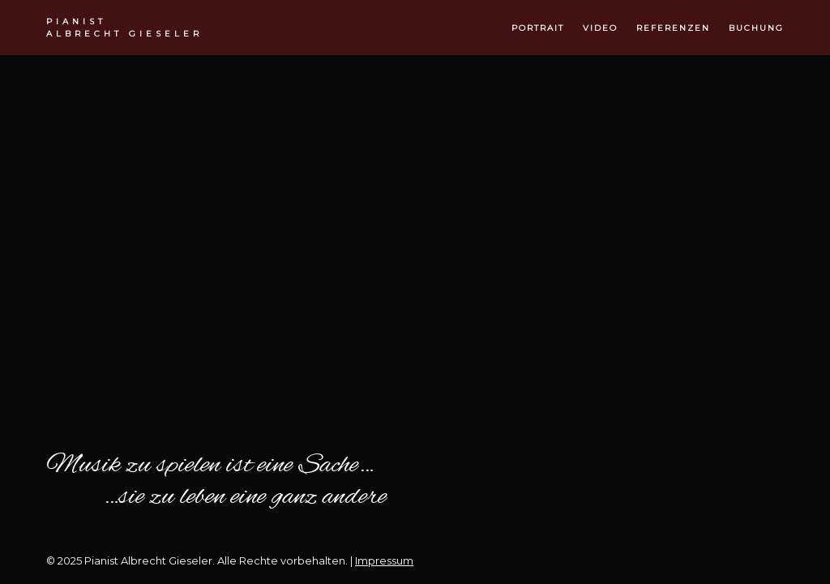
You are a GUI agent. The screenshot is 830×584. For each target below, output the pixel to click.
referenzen (673, 28)
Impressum (384, 560)
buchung (756, 28)
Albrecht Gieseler (124, 27)
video (600, 28)
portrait (537, 28)
